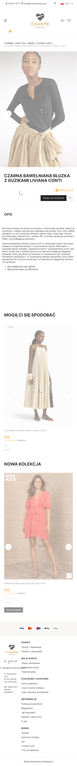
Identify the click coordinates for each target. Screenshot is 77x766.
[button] (5, 20)
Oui (23, 741)
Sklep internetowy (38, 761)
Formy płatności (29, 683)
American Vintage (30, 737)
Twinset (25, 733)
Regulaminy (27, 708)
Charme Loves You (15, 43)
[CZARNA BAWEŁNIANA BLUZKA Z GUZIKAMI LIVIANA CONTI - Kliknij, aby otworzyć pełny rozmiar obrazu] (38, 109)
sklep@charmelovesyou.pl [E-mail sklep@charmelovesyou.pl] (35, 3)
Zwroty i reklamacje (31, 647)
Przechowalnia (28, 671)
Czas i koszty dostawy (32, 688)
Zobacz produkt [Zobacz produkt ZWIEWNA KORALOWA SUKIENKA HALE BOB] (13, 610)
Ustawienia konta (30, 667)
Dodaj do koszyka (53, 198)
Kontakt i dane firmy (31, 717)
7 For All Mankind (30, 750)
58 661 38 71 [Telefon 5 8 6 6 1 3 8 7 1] (14, 3)
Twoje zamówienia (30, 663)
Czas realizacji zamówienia (34, 692)
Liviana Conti (44, 43)
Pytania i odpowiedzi (31, 651)
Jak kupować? (28, 712)
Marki (31, 43)
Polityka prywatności (31, 704)
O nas (24, 721)
